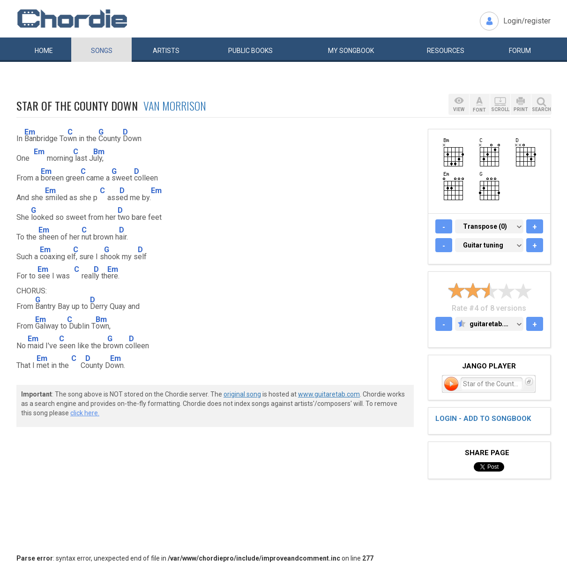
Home (44, 50)
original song (242, 394)
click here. (84, 413)
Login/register (527, 20)
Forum (520, 50)
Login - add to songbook (483, 418)
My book (351, 50)
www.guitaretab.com (329, 394)
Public (250, 50)
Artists (166, 50)
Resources (445, 50)
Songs (101, 50)
